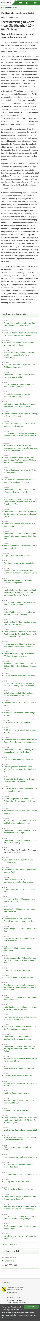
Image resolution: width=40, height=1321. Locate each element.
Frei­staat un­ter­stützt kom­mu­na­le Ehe (18, 1076)
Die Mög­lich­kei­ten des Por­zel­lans (16, 1182)
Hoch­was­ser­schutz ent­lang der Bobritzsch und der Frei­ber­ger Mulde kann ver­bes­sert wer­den (20, 435)
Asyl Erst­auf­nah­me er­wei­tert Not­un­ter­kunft (20, 563)
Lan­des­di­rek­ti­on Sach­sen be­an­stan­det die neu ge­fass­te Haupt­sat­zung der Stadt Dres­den (20, 536)
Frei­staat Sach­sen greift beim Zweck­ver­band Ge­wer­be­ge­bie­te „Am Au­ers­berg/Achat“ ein (19, 355)
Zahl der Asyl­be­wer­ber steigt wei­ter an (18, 759)
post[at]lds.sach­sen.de (19, 1302)
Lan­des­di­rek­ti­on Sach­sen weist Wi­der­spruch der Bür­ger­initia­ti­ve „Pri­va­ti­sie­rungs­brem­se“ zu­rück (20, 514)
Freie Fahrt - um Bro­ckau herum (16, 1110)
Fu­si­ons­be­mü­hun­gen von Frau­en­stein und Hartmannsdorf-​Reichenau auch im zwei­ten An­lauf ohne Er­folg (20, 502)
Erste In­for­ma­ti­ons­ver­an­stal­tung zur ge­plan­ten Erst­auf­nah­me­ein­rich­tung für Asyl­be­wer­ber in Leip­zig (20, 987)
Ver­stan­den (31, 1307)
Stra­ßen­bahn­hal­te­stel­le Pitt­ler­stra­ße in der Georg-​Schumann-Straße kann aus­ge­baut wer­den (20, 960)
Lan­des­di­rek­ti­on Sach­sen (10, 7)
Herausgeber (6, 1282)
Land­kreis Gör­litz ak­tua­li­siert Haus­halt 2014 (20, 1130)
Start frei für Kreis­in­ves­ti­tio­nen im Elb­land (19, 676)
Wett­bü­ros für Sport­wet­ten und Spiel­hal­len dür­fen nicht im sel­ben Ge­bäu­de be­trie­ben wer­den (20, 666)
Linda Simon (9, 1261)
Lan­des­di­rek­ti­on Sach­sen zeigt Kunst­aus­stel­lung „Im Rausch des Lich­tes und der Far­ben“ (19, 1048)
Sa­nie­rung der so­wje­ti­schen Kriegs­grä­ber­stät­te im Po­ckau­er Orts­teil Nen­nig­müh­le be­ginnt (20, 769)
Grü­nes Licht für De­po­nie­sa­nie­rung (17, 970)
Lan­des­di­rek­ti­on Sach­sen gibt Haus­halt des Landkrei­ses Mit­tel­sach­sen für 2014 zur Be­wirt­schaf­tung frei (20, 1120)
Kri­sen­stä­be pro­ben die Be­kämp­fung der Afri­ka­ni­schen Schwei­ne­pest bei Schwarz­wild (20, 801)
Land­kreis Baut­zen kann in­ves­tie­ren (17, 1093)
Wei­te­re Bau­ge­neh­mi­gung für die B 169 (19, 1068)
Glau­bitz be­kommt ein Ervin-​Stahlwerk (18, 978)
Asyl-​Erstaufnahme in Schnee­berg (17, 722)
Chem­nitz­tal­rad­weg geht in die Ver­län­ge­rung (20, 1174)
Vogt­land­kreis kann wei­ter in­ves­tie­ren (18, 556)
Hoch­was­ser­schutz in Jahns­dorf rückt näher (20, 1157)
